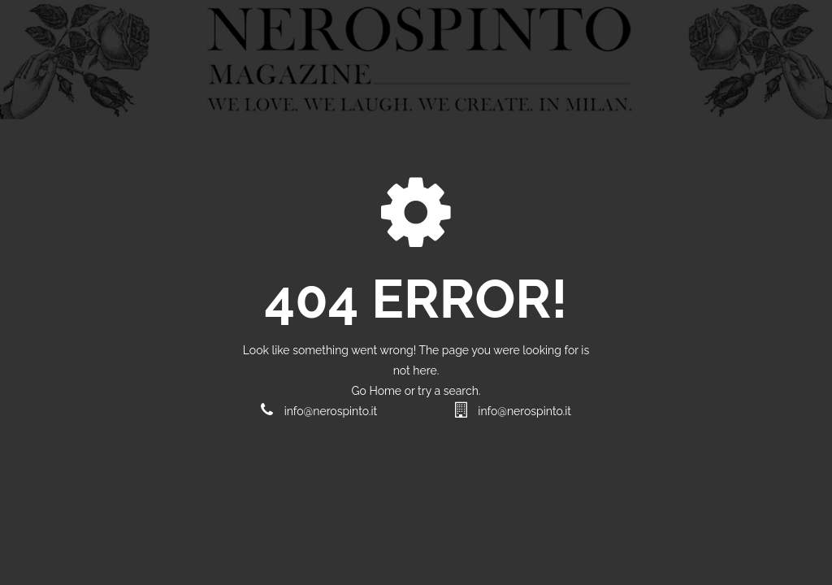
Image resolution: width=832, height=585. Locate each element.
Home (386, 390)
